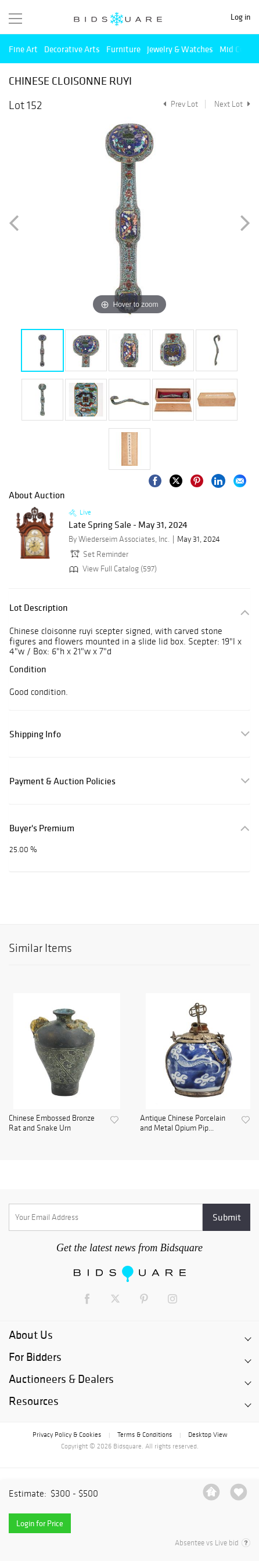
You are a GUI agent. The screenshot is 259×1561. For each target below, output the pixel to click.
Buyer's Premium (41, 828)
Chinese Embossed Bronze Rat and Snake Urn (52, 1123)
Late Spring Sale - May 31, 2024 (128, 525)
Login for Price (39, 1523)
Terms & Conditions (144, 1434)
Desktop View (207, 1434)
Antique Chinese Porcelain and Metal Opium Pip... (182, 1123)
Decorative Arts (72, 49)
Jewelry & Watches (180, 49)
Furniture (123, 49)
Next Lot (232, 104)
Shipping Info (35, 734)
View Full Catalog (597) (112, 569)
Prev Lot (179, 104)
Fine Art (23, 49)
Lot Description (38, 607)
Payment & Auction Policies (62, 781)
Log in (240, 17)
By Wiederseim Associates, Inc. (119, 539)
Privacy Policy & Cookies (67, 1434)
